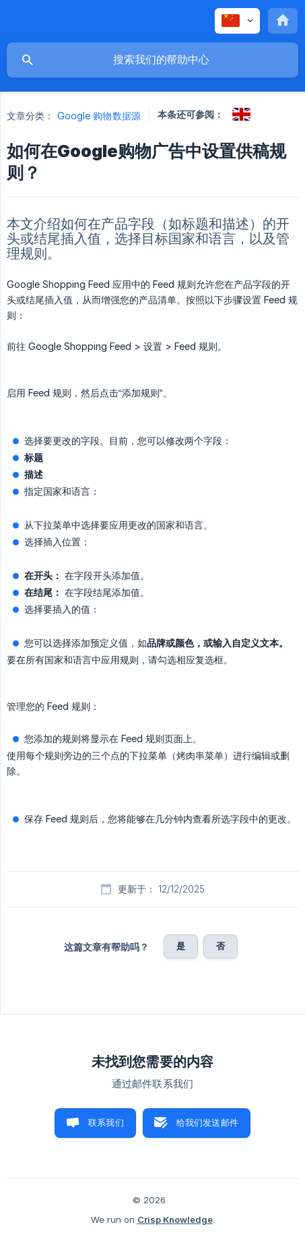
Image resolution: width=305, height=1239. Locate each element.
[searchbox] (152, 60)
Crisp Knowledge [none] (175, 1219)
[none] (237, 21)
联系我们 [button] (106, 1122)
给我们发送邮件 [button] (207, 1122)
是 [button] (180, 945)
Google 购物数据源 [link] (99, 115)
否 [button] (220, 945)
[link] (241, 114)
